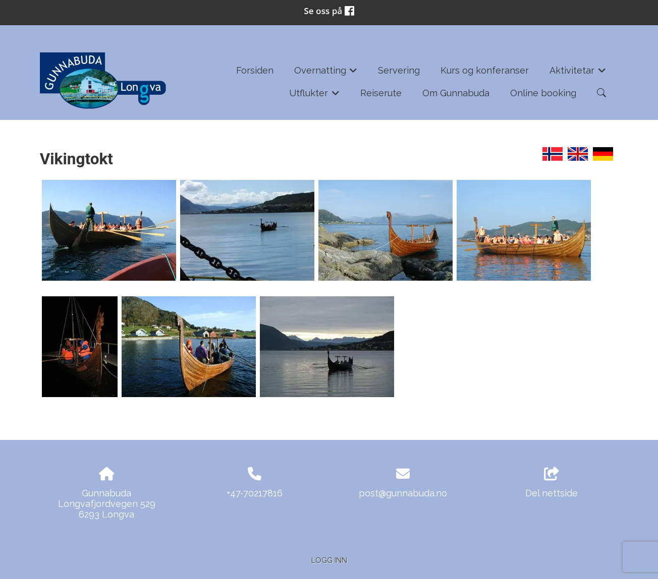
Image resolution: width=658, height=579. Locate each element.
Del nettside (551, 482)
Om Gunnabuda (455, 93)
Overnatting (326, 73)
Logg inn (329, 560)
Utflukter (314, 96)
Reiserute (381, 93)
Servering (399, 70)
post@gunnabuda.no (403, 493)
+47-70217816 (255, 493)
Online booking (543, 93)
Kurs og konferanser (485, 70)
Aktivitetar (578, 73)
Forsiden (254, 70)
